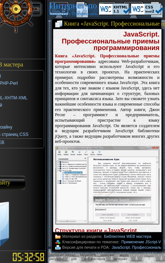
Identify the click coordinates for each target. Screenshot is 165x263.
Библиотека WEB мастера (127, 236)
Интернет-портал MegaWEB (73, 5)
